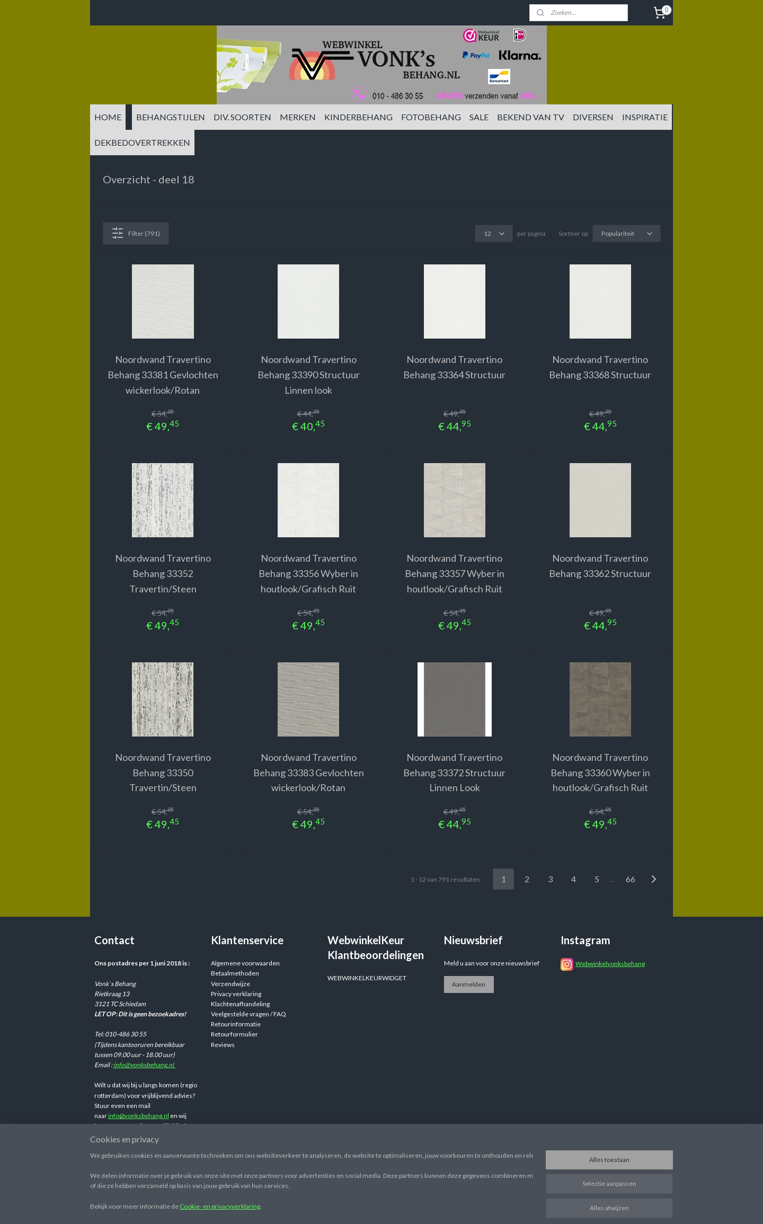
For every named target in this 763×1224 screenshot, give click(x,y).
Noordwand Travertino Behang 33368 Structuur (600, 366)
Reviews (223, 1045)
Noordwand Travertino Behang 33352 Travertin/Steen (163, 573)
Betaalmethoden (235, 973)
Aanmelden (468, 984)
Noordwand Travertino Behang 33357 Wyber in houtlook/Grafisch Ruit (454, 573)
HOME (107, 117)
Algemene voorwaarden (245, 963)
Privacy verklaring (236, 994)
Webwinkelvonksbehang (610, 964)
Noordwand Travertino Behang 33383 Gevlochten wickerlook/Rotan (308, 772)
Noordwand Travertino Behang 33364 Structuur (454, 366)
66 (630, 879)
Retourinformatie (236, 1024)
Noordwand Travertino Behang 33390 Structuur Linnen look (309, 374)
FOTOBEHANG (431, 117)
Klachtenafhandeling (240, 1004)
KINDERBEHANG (358, 117)
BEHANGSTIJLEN (170, 117)
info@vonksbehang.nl (144, 1065)
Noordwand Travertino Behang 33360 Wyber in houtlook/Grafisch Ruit (600, 772)
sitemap (444, 1204)
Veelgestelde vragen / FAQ (248, 1014)
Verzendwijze (230, 984)
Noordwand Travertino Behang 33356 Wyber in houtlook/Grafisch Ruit (308, 573)
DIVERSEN (593, 117)
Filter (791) (135, 233)
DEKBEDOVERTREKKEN (142, 142)
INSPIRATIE (645, 117)
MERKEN (298, 117)
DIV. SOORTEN (242, 117)
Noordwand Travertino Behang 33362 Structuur (600, 565)
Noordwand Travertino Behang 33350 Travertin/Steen (163, 772)
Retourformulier (234, 1034)
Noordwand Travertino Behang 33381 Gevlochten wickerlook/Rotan (163, 374)
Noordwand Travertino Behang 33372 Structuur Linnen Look (454, 772)
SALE (479, 117)
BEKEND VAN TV (530, 117)
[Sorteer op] (626, 233)
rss (463, 1204)
